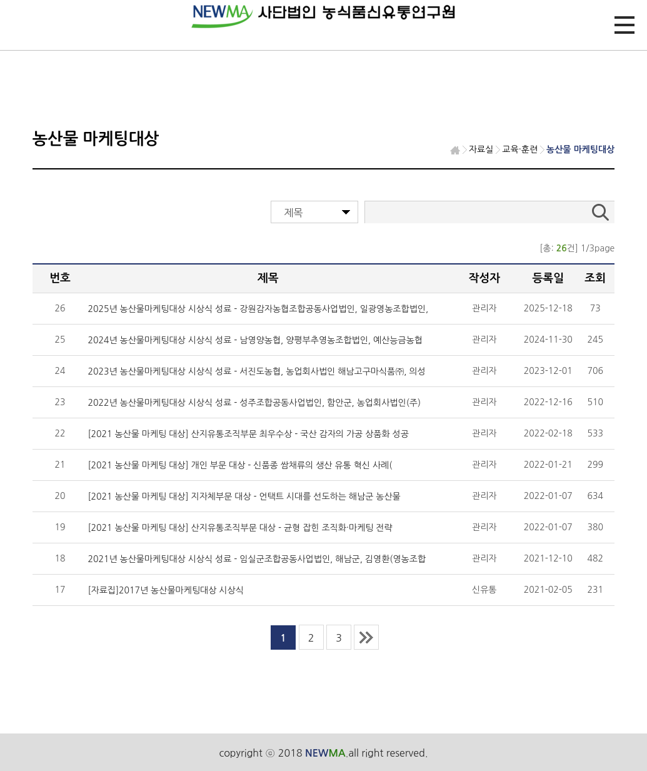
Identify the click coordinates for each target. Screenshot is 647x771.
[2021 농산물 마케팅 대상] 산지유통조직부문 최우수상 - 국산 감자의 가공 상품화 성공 (248, 434)
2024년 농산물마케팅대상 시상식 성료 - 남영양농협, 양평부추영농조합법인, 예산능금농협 (255, 340)
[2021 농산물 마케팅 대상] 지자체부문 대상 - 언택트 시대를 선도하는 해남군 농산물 (244, 496)
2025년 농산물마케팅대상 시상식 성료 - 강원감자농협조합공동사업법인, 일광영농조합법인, (258, 309)
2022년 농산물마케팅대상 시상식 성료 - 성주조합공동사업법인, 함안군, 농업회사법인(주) (254, 402)
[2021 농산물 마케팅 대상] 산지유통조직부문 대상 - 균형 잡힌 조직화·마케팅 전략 (240, 527)
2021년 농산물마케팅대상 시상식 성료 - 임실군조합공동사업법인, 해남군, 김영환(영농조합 (257, 559)
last (366, 637)
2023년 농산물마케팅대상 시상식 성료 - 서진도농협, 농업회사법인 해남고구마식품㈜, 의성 (256, 371)
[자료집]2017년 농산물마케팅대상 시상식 (165, 590)
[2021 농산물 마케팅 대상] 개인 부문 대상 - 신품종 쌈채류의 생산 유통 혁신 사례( (240, 465)
